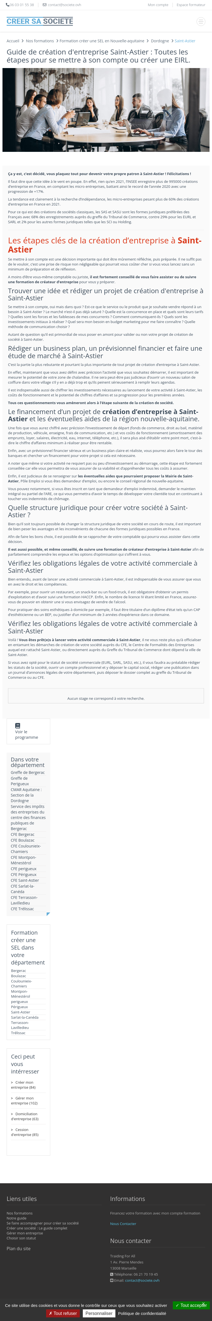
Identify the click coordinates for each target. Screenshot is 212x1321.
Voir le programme (26, 734)
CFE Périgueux (23, 874)
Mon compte (158, 4)
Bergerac (18, 970)
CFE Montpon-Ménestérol (23, 860)
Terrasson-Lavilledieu (20, 1025)
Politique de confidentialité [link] (142, 1313)
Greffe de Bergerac (28, 772)
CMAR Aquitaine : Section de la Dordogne (26, 795)
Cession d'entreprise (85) (24, 1132)
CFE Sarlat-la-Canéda (22, 888)
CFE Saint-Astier (25, 880)
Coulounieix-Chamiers (21, 984)
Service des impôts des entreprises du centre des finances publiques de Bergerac (28, 817)
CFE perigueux (23, 868)
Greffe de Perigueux (20, 781)
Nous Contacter (123, 1223)
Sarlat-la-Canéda (25, 1017)
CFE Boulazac (23, 840)
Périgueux (19, 1006)
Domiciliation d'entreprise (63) (24, 1116)
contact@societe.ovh (142, 1280)
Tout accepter (191, 1305)
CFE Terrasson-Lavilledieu (24, 900)
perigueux (19, 1001)
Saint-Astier (20, 1012)
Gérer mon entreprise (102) (24, 1101)
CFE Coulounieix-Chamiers (26, 848)
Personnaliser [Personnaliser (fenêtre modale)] (99, 1313)
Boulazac (18, 975)
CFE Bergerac (23, 834)
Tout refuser (63, 1313)
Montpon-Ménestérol (20, 994)
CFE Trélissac (22, 908)
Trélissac (18, 1032)
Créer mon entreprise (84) (23, 1085)
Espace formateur (191, 4)
